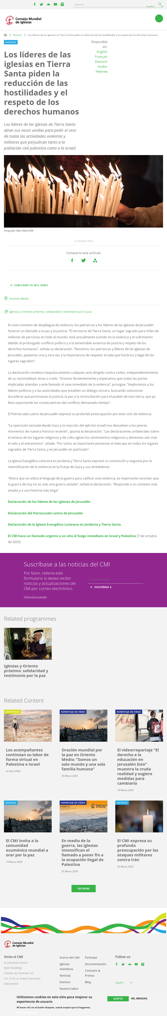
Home (5, 34)
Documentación (95, 964)
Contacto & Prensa (92, 973)
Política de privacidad (35, 597)
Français (101, 56)
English (102, 52)
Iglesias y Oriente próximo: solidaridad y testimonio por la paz (50, 312)
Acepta (118, 998)
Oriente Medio (19, 298)
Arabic (102, 66)
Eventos (65, 982)
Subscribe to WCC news (31, 285)
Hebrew (101, 71)
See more (84, 888)
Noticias (17, 35)
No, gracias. (139, 998)
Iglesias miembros (66, 966)
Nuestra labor (69, 988)
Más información (26, 1012)
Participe (91, 957)
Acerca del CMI (69, 957)
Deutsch (101, 61)
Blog (88, 982)
